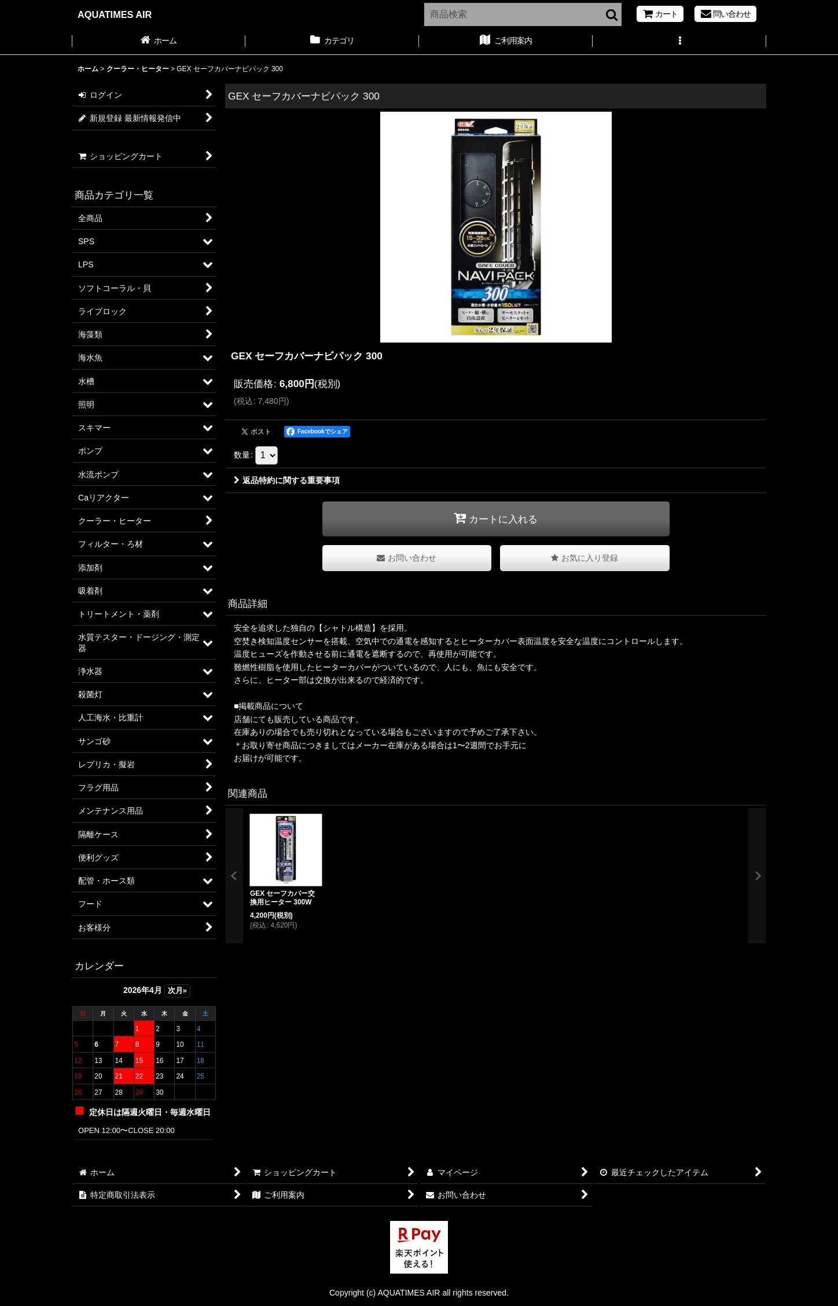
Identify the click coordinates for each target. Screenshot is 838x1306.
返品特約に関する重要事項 (287, 480)
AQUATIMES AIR (115, 14)
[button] (679, 41)
